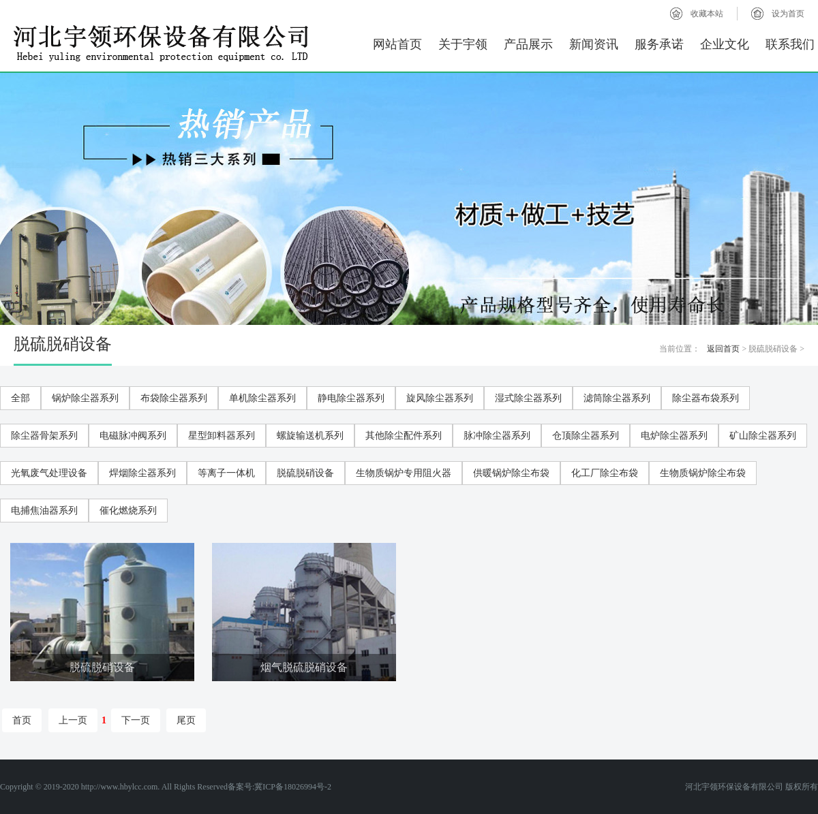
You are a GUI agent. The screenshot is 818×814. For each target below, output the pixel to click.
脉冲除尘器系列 (497, 436)
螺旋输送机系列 (310, 436)
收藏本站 (707, 13)
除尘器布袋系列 (705, 398)
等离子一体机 (226, 473)
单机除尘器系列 (262, 398)
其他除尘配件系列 (403, 436)
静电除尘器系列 (351, 398)
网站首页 (397, 44)
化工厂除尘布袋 (604, 473)
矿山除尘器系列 (762, 436)
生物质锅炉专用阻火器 (403, 473)
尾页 (186, 720)
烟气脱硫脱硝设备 (304, 667)
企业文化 (724, 44)
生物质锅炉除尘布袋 (703, 473)
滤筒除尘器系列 (617, 398)
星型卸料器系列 (221, 436)
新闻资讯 (593, 44)
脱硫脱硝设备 (305, 473)
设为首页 (788, 13)
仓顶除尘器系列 (585, 436)
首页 (21, 720)
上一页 (73, 720)
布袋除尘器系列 (173, 398)
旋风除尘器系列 (439, 398)
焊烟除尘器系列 (142, 473)
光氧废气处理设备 (49, 473)
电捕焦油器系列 (44, 510)
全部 (20, 398)
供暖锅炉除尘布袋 (511, 473)
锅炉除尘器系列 (85, 398)
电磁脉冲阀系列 (133, 436)
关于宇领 (462, 44)
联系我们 (790, 44)
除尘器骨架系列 (44, 436)
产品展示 (528, 44)
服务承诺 (659, 44)
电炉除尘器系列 (674, 436)
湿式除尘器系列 (528, 398)
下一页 (135, 720)
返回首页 (723, 349)
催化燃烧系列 (128, 510)
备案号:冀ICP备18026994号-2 (279, 787)
